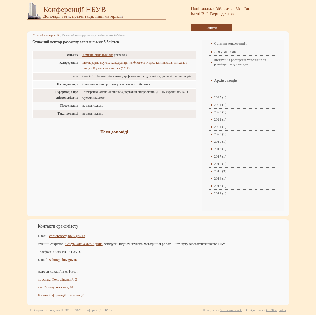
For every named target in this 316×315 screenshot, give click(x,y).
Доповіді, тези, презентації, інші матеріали (83, 16)
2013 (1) (220, 186)
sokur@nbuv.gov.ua (63, 260)
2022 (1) (220, 119)
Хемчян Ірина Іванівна (97, 55)
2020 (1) (220, 134)
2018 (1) (220, 149)
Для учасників (225, 51)
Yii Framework (231, 310)
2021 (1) (220, 127)
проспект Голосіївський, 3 (57, 279)
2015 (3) (220, 171)
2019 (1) (220, 141)
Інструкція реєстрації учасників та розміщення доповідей (240, 62)
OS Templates (276, 310)
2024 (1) (220, 105)
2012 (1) (220, 193)
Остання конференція (230, 43)
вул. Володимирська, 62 (56, 287)
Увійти (211, 28)
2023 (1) (220, 112)
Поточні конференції (46, 35)
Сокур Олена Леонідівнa (84, 244)
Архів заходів (225, 80)
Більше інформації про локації (61, 295)
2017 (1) (220, 156)
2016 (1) (220, 164)
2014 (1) (220, 178)
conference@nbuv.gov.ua (67, 236)
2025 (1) (220, 97)
